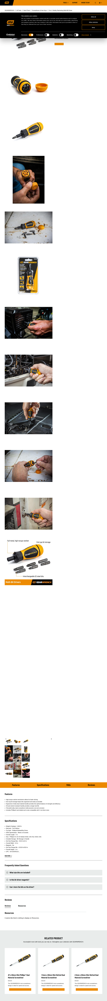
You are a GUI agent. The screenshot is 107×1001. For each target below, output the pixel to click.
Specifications (43, 785)
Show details (85, 22)
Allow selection (93, 9)
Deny (93, 15)
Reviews (91, 785)
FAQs (68, 785)
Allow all (93, 4)
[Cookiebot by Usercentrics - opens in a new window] (10, 22)
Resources (22, 906)
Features (16, 785)
